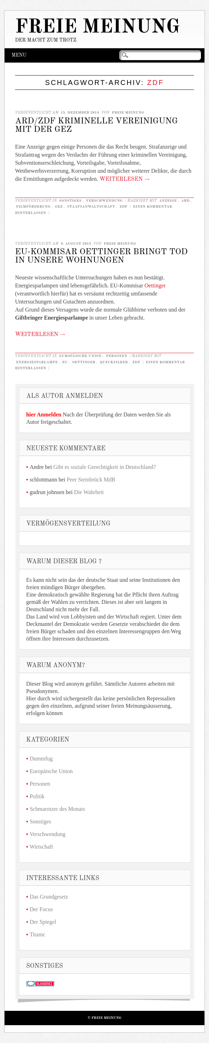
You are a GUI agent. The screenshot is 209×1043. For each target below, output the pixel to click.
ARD (185, 200)
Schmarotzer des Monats (57, 809)
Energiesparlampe (37, 362)
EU (65, 362)
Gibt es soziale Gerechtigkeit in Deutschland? (104, 467)
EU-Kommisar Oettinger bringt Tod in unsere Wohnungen (101, 256)
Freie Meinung (97, 27)
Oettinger (155, 285)
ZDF (123, 206)
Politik (37, 796)
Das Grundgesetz (49, 897)
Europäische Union (80, 356)
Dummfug (41, 759)
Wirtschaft (41, 847)
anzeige (168, 200)
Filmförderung (33, 206)
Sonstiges (70, 200)
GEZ (59, 206)
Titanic (38, 934)
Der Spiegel (43, 922)
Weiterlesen (124, 179)
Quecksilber (114, 362)
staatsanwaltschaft (91, 206)
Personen (116, 356)
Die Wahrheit (89, 492)
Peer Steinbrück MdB (91, 480)
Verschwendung (104, 200)
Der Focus (41, 909)
